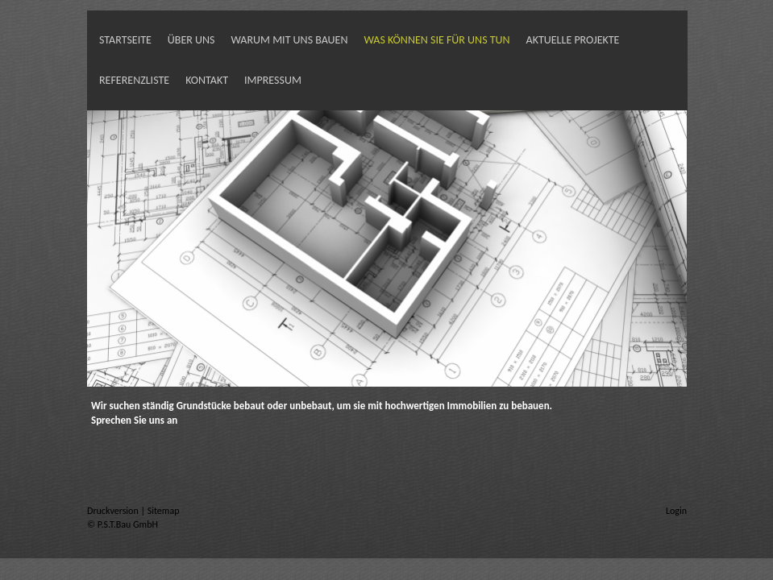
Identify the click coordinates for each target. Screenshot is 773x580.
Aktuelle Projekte (573, 40)
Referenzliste (134, 80)
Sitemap (164, 510)
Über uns (191, 40)
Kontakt (206, 80)
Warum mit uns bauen (289, 40)
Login (676, 510)
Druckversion (113, 510)
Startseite (125, 40)
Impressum (272, 80)
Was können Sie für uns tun (436, 40)
